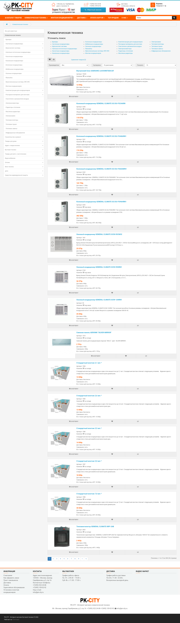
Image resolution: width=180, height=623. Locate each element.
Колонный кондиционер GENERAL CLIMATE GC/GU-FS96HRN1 (101, 202)
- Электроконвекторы (12, 103)
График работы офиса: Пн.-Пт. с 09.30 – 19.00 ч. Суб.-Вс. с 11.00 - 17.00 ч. (71, 578)
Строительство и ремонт (24, 137)
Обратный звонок (93, 10)
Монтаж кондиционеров (93, 53)
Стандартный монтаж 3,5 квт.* (89, 428)
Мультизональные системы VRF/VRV (97, 51)
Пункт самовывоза (11, 580)
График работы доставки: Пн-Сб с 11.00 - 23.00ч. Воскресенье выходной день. (117, 578)
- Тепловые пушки (24, 124)
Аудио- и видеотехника (24, 145)
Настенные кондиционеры (60, 44)
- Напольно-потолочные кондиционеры (18, 52)
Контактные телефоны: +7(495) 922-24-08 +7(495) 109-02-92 (42, 585)
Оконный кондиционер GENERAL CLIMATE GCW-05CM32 (99, 234)
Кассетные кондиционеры (60, 51)
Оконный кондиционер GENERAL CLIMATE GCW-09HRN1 (99, 267)
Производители (54, 65)
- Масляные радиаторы (12, 111)
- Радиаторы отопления (12, 107)
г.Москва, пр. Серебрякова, (65, 4)
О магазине (8, 575)
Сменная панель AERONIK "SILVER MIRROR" (93, 332)
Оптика (24, 162)
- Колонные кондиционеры (13, 65)
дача (24, 171)
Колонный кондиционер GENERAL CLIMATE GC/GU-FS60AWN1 (101, 169)
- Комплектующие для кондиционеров (24, 90)
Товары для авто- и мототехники (24, 154)
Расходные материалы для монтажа (130, 44)
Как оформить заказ (11, 578)
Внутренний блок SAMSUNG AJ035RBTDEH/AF (95, 71)
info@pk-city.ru (122, 608)
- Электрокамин (10, 116)
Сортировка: (97, 65)
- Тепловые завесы (11, 128)
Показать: (140, 65)
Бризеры (55, 42)
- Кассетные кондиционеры (14, 56)
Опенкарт (15, 619)
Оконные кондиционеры (93, 46)
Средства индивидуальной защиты (24, 175)
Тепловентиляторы (157, 44)
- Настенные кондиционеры (24, 44)
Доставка (124, 4)
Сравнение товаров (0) (78, 60)
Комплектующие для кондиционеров (130, 42)
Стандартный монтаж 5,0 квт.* (89, 461)
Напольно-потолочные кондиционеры (64, 49)
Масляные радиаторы (125, 53)
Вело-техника (24, 167)
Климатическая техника (20, 24)
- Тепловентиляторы (11, 120)
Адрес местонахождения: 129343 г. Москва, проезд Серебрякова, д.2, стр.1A (42, 578)
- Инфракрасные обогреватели (15, 133)
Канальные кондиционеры (61, 53)
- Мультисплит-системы (24, 48)
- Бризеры (8, 39)
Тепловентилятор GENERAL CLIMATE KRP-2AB (95, 526)
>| (86, 559)
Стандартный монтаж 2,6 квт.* (89, 396)
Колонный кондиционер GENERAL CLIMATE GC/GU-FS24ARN (100, 103)
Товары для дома (24, 141)
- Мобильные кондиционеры (14, 69)
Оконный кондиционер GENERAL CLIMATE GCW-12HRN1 (99, 300)
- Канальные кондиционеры (14, 61)
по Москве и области (128, 6)
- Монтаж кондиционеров (13, 86)
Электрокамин (156, 42)
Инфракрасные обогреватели (160, 51)
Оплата (6, 585)
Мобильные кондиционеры (94, 44)
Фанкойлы (88, 49)
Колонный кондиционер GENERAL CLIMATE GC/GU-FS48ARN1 (101, 136)
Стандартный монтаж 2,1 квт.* (89, 363)
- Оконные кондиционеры (13, 73)
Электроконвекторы (125, 49)
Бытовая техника (24, 150)
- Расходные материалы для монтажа (24, 95)
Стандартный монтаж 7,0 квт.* (89, 494)
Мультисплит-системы (59, 46)
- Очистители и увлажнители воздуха (17, 99)
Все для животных (11, 31)
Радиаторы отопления (125, 51)
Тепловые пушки (156, 46)
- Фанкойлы (24, 78)
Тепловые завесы (157, 49)
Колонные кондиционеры (93, 42)
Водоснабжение (24, 158)
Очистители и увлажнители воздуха (130, 46)
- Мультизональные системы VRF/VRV (24, 82)
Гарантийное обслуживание (14, 587)
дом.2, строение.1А (63, 6)
